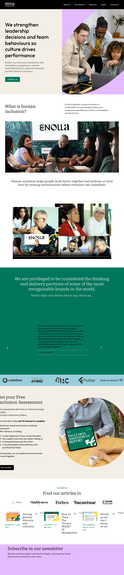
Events (103, 5)
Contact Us (114, 5)
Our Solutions (80, 5)
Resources (93, 5)
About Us (66, 5)
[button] (6, 338)
